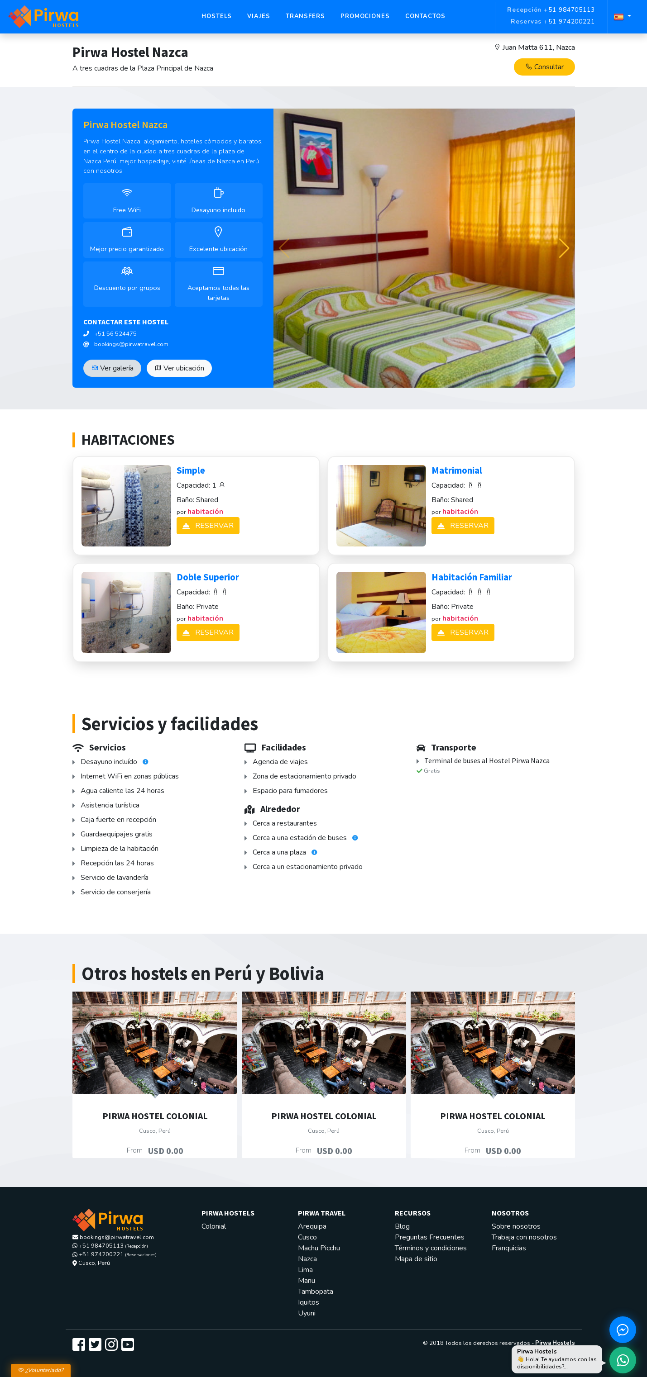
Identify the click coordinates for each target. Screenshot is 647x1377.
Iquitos (308, 1302)
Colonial (213, 1226)
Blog (402, 1226)
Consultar (544, 67)
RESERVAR (208, 526)
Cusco (307, 1237)
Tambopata (315, 1291)
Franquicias (509, 1248)
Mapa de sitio (416, 1259)
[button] (564, 248)
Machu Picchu (319, 1248)
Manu (306, 1281)
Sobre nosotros (516, 1226)
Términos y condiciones (431, 1248)
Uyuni (307, 1313)
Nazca (307, 1259)
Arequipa (312, 1226)
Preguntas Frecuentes (430, 1237)
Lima (305, 1270)
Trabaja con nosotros (524, 1237)
